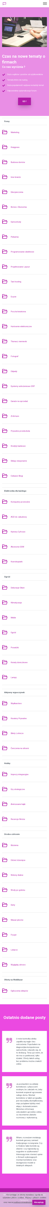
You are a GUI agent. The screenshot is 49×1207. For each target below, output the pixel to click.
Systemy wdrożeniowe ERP (23, 386)
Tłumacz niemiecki (19, 341)
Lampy (14, 677)
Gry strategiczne (18, 789)
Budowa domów (18, 162)
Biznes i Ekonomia (19, 207)
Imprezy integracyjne (19, 774)
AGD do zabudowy (19, 517)
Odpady (14, 371)
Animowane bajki (18, 804)
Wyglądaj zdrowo (18, 965)
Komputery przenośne (20, 502)
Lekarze (14, 950)
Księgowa (15, 147)
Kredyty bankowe (18, 446)
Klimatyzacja (16, 602)
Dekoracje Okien (18, 588)
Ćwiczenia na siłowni (20, 748)
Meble (13, 617)
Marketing (15, 132)
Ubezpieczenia (17, 192)
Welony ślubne (17, 875)
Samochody (16, 222)
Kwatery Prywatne (19, 718)
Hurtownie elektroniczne (21, 326)
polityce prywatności (23, 1202)
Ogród (13, 632)
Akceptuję (39, 1202)
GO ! (24, 101)
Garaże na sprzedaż (19, 401)
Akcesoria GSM (17, 547)
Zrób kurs (15, 416)
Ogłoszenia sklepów (19, 991)
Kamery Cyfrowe (18, 532)
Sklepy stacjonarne (19, 461)
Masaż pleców (17, 920)
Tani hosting (16, 282)
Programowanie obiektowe (22, 252)
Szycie (13, 297)
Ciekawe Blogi (17, 476)
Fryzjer (14, 935)
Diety (13, 905)
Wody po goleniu (18, 890)
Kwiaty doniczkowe (19, 662)
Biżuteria (14, 845)
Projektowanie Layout (20, 267)
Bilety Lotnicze (17, 733)
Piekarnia (15, 237)
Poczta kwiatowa (18, 311)
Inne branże (16, 177)
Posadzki (15, 647)
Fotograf (14, 356)
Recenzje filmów (18, 819)
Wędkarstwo (16, 703)
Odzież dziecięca (18, 860)
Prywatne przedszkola (20, 431)
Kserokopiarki (16, 561)
